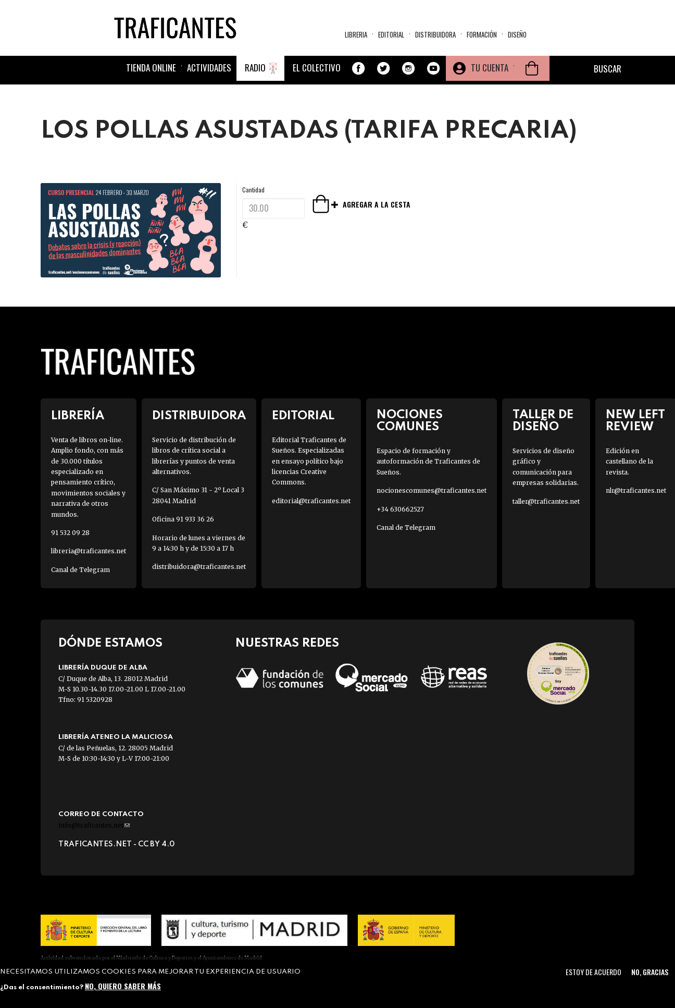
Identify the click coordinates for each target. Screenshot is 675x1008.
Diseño (517, 34)
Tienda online (151, 67)
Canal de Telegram (80, 570)
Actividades (209, 67)
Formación (482, 34)
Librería (77, 416)
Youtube (433, 68)
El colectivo (317, 67)
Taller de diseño (542, 421)
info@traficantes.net (94, 825)
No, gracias (649, 971)
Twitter (383, 68)
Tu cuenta (489, 67)
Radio (255, 67)
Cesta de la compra (531, 68)
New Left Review (635, 421)
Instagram (408, 68)
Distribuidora (435, 34)
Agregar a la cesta (335, 204)
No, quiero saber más (123, 985)
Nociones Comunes (410, 421)
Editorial (391, 34)
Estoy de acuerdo (593, 971)
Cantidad (253, 189)
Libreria (356, 34)
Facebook (358, 68)
